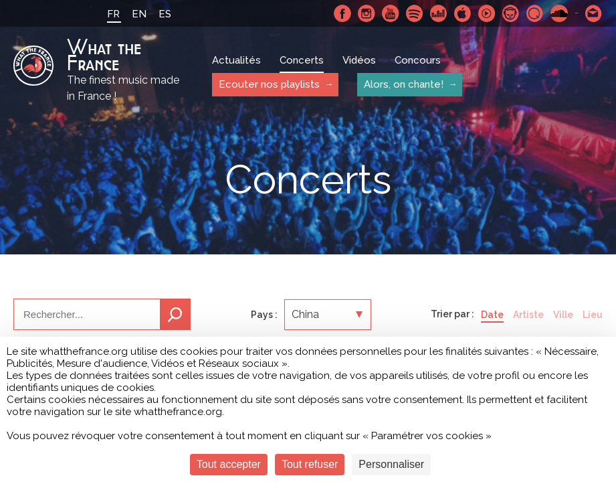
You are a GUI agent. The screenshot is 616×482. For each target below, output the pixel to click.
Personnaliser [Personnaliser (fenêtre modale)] (391, 464)
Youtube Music (487, 13)
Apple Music (463, 13)
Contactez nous (594, 13)
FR (113, 14)
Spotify (414, 13)
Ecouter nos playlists (269, 84)
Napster (511, 13)
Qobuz (535, 13)
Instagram (366, 13)
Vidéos (359, 60)
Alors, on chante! (403, 84)
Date (492, 314)
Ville (563, 314)
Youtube (390, 13)
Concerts (302, 60)
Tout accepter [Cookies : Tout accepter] (229, 464)
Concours (418, 60)
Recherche (175, 314)
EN (139, 14)
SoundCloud (559, 13)
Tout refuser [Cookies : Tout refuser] (310, 464)
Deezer (438, 13)
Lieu (593, 314)
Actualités (236, 60)
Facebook (342, 13)
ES (165, 14)
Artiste (528, 314)
